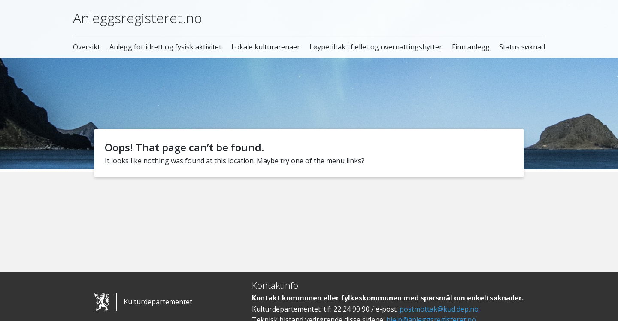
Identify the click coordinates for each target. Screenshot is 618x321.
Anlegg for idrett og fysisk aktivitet (165, 47)
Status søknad (522, 47)
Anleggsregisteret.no (137, 18)
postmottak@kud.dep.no (439, 309)
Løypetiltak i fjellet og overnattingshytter (375, 47)
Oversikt (86, 47)
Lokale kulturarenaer (265, 47)
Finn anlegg (471, 47)
